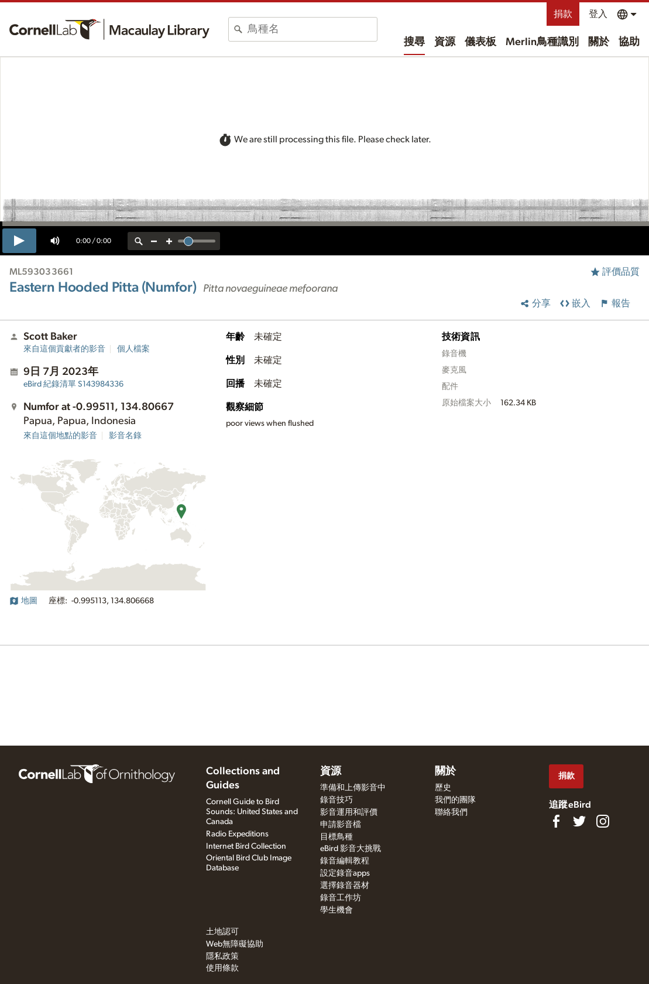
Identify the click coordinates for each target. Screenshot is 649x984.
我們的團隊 (455, 800)
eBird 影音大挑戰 (350, 849)
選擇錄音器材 (344, 886)
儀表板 (480, 42)
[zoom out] (153, 241)
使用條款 (222, 968)
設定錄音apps (345, 873)
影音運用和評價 (348, 812)
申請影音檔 (340, 825)
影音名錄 (125, 436)
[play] (19, 240)
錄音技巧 (336, 800)
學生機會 (336, 910)
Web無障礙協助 (234, 944)
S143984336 (73, 384)
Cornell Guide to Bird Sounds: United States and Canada (252, 812)
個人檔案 (133, 349)
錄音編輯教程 (344, 861)
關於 (598, 42)
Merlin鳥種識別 (542, 42)
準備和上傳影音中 (353, 788)
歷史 (443, 788)
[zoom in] (169, 241)
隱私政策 (222, 956)
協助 (629, 42)
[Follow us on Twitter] (579, 821)
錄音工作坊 (340, 898)
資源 (444, 42)
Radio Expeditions (237, 834)
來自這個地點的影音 (60, 436)
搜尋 (414, 42)
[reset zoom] (138, 241)
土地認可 (222, 932)
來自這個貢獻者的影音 (64, 349)
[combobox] (312, 29)
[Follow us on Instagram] (603, 821)
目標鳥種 (336, 837)
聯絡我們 (451, 812)
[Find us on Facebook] (556, 821)
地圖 (23, 601)
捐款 (563, 14)
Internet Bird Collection (246, 846)
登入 (598, 14)
